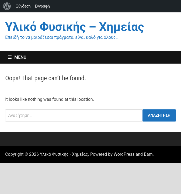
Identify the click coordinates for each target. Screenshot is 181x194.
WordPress (124, 154)
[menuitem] (7, 6)
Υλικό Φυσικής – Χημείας (74, 27)
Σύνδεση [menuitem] (23, 6)
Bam (148, 154)
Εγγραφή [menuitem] (42, 6)
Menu (17, 57)
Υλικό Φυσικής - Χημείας (64, 154)
